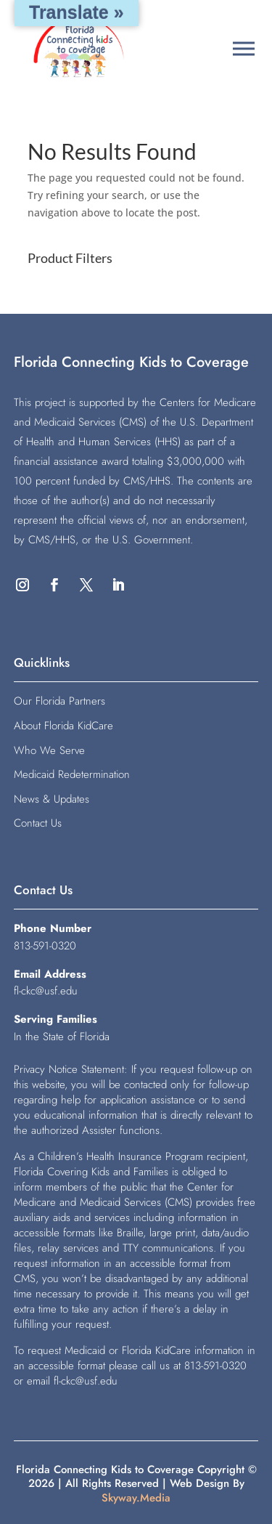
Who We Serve (49, 750)
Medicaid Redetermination (72, 774)
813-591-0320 (45, 946)
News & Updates (51, 799)
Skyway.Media (136, 1498)
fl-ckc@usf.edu (46, 991)
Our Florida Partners (59, 701)
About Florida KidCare (63, 726)
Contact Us (38, 823)
